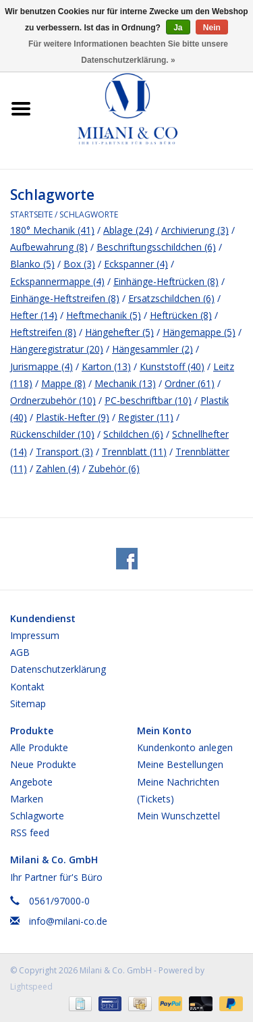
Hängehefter (119, 332)
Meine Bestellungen (180, 764)
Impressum (34, 635)
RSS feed (29, 832)
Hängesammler (152, 348)
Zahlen (58, 468)
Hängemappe (199, 332)
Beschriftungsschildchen (156, 246)
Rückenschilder (52, 434)
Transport (64, 451)
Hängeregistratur (56, 348)
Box (79, 263)
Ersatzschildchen (171, 298)
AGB (20, 652)
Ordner (190, 383)
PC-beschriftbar (148, 400)
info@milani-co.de (68, 921)
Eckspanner (136, 263)
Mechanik (125, 383)
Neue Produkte (43, 764)
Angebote (31, 781)
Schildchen (133, 434)
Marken (26, 798)
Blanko (32, 263)
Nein (212, 27)
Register (145, 417)
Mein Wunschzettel (178, 815)
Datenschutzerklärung (58, 669)
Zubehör (114, 468)
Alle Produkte (39, 747)
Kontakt (27, 686)
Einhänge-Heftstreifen (64, 298)
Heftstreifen (43, 332)
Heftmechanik (103, 315)
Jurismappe (41, 366)
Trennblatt (134, 451)
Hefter (33, 315)
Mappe (63, 383)
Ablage (127, 230)
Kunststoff (172, 366)
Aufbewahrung (49, 246)
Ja (177, 27)
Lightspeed (31, 986)
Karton (106, 366)
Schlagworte (88, 214)
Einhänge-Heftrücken (166, 281)
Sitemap (28, 703)
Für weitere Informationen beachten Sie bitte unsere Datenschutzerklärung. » (128, 52)
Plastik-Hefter (72, 417)
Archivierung (195, 230)
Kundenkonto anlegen (185, 747)
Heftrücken (181, 315)
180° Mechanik (52, 230)
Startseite (31, 214)
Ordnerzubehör (53, 400)
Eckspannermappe (57, 281)
